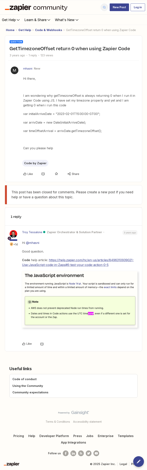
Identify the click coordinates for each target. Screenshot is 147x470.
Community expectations (30, 392)
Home (10, 30)
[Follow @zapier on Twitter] (88, 453)
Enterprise (106, 436)
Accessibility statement (87, 421)
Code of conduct (24, 379)
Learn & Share (37, 19)
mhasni (27, 68)
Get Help (11, 19)
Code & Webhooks (48, 30)
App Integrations (73, 442)
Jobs (89, 436)
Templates (126, 436)
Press (77, 436)
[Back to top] (142, 416)
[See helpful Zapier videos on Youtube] (96, 453)
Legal (123, 464)
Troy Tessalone (32, 232)
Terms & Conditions (58, 421)
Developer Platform (54, 436)
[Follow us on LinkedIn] (73, 453)
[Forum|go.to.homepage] (37, 7)
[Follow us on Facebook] (66, 453)
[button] (119, 7)
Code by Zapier (35, 163)
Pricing (18, 436)
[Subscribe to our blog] (81, 453)
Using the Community (27, 386)
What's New (67, 19)
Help (31, 436)
